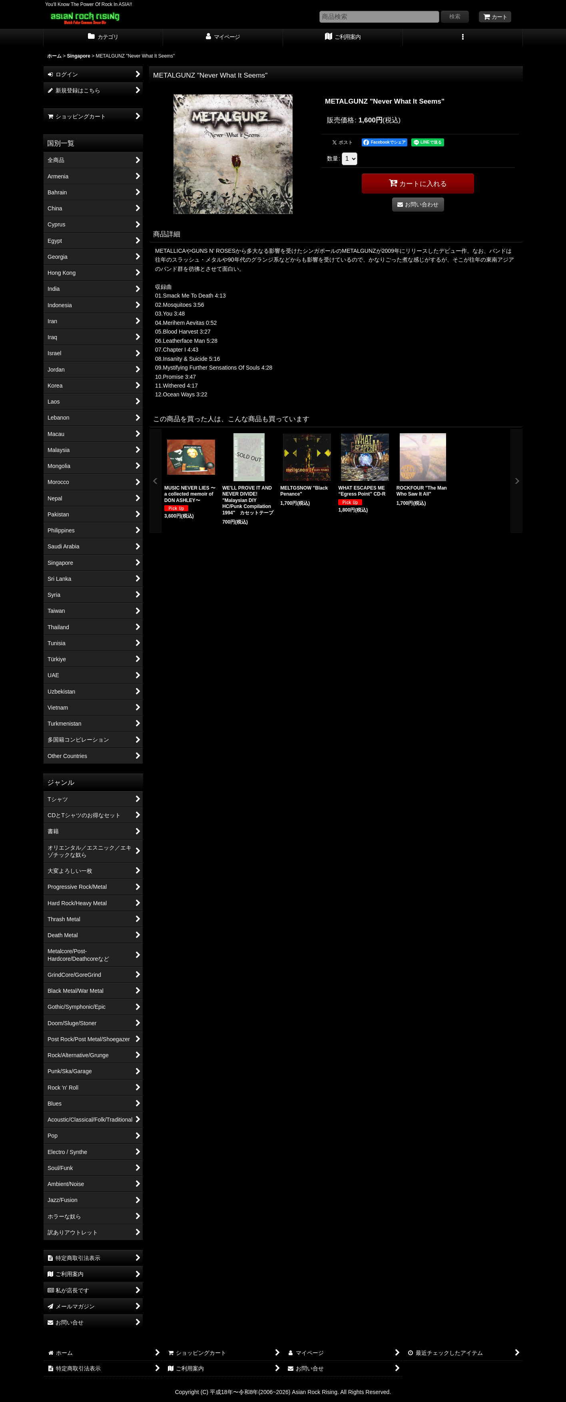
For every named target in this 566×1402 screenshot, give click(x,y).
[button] (463, 37)
